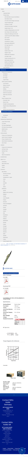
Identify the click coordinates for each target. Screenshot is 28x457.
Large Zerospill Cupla (9, 22)
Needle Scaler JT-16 (9, 50)
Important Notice (6, 13)
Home (2, 9)
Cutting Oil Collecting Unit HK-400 (11, 33)
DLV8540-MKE (8, 268)
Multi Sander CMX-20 (9, 60)
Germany (5, 205)
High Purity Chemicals (7, 94)
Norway (4, 222)
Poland (4, 224)
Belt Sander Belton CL (9, 65)
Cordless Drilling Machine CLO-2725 (12, 30)
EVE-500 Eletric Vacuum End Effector (12, 16)
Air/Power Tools (5, 149)
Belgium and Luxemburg (8, 192)
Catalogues (4, 133)
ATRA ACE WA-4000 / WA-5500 (11, 26)
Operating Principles (6, 119)
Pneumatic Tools (6, 100)
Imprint (4, 448)
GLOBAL (18, 1)
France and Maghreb (7, 203)
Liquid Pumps (5, 79)
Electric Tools (5, 102)
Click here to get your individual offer (11, 273)
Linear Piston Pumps (6, 121)
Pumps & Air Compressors (7, 72)
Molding (4, 89)
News (3, 11)
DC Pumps (5, 77)
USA (4, 184)
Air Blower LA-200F (8, 24)
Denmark (5, 201)
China (4, 179)
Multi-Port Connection (7, 92)
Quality (3, 165)
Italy (4, 213)
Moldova (4, 218)
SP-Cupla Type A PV (9, 45)
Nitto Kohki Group (5, 163)
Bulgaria (4, 194)
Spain (4, 233)
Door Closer (7, 37)
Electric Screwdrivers (7, 113)
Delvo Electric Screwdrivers (7, 111)
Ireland (4, 211)
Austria (4, 190)
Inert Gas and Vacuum (7, 90)
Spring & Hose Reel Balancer (9, 109)
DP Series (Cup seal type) (7, 127)
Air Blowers (5, 73)
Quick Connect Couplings (7, 81)
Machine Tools (4, 151)
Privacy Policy (10, 448)
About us (3, 159)
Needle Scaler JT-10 (9, 28)
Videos (2, 145)
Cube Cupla (7, 48)
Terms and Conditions (17, 449)
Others (4, 186)
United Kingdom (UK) (7, 241)
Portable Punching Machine (8, 104)
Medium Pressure (6, 85)
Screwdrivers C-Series (9, 41)
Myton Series (7, 47)
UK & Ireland (5, 175)
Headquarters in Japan (7, 177)
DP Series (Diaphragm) (6, 125)
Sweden (4, 235)
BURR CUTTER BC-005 (9, 62)
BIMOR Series (4, 129)
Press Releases (6, 67)
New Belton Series (8, 18)
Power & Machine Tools (6, 98)
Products (3, 69)
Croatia (4, 196)
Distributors (4, 188)
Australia (5, 182)
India (4, 181)
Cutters (4, 107)
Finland (4, 199)
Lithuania (5, 216)
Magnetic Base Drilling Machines (9, 105)
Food (4, 96)
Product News (6, 15)
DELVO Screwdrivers (6, 154)
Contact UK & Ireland (7, 449)
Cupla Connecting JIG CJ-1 (10, 58)
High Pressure (6, 87)
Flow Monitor (7, 39)
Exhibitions (4, 156)
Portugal (4, 226)
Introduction (4, 161)
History (3, 167)
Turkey (4, 239)
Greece (4, 207)
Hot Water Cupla (8, 56)
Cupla (3, 152)
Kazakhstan (5, 214)
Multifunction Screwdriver (9, 54)
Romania (5, 228)
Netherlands (5, 220)
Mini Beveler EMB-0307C (10, 43)
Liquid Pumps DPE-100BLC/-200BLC (12, 35)
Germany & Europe (7, 173)
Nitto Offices (4, 171)
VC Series (4, 123)
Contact (3, 169)
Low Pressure (6, 83)
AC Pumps (5, 75)
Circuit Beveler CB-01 (9, 63)
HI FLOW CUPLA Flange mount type (12, 20)
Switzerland (5, 237)
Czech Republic (6, 197)
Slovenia (5, 231)
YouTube (22, 1)
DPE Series (4, 130)
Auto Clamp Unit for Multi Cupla (11, 32)
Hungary (4, 209)
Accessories (5, 115)
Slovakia (4, 229)
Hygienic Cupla (8, 52)
